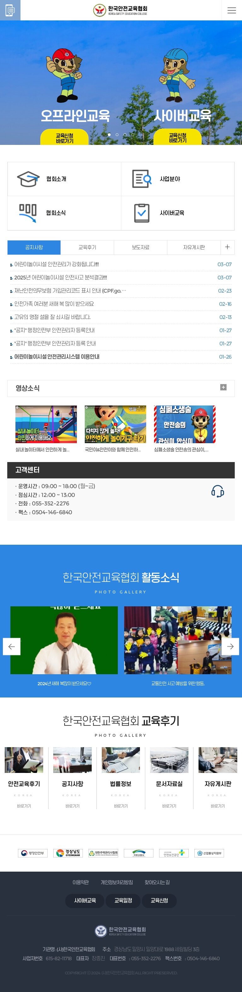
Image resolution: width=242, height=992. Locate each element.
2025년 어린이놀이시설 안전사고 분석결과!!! (60, 277)
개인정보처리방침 (117, 882)
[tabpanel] (121, 72)
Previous (11, 646)
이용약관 (80, 882)
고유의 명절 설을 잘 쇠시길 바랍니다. (52, 317)
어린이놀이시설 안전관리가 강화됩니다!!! (56, 264)
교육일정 (123, 901)
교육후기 (87, 248)
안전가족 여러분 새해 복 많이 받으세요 (54, 304)
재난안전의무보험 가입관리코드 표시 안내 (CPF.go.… (70, 291)
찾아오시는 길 (157, 882)
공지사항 (34, 248)
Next (230, 646)
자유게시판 (194, 248)
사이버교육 (85, 901)
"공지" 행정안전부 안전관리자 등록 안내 (55, 343)
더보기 (223, 387)
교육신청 (159, 901)
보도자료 (140, 248)
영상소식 (27, 388)
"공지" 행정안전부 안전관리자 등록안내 (54, 330)
